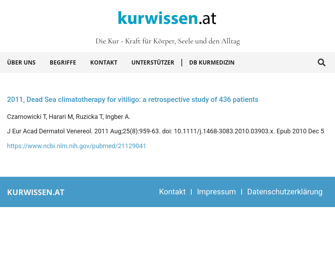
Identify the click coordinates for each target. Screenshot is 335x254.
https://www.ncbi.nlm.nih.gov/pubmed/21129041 (76, 146)
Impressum (216, 191)
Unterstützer (152, 62)
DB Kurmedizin (212, 62)
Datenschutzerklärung (285, 191)
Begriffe (63, 62)
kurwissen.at (35, 192)
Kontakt (103, 62)
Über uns (21, 62)
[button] (322, 62)
